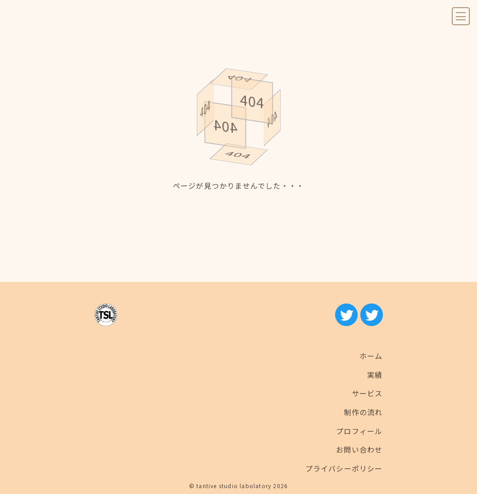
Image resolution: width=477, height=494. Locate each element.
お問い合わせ (359, 449)
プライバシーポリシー (344, 468)
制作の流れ (363, 412)
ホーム (371, 355)
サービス (367, 393)
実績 (374, 374)
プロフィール (359, 431)
